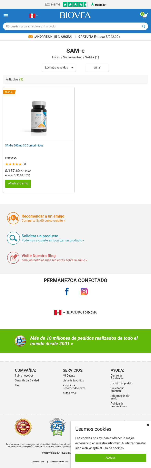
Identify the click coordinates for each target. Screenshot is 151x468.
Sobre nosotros (24, 375)
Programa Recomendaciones (74, 387)
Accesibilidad (38, 462)
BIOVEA (12, 157)
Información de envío (120, 397)
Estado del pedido (121, 383)
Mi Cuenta (69, 375)
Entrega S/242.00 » (99, 37)
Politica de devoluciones (119, 405)
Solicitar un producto (117, 389)
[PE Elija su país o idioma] (33, 16)
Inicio (56, 57)
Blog (17, 385)
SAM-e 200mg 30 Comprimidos (24, 145)
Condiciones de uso (59, 462)
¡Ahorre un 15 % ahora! (50, 37)
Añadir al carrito (18, 183)
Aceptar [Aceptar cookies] (111, 457)
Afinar (97, 67)
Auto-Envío (69, 393)
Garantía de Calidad (27, 380)
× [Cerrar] (148, 425)
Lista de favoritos (73, 380)
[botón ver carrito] (145, 16)
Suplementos (72, 57)
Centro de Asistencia (117, 377)
